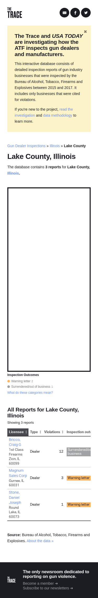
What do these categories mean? (30, 392)
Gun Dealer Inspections (26, 146)
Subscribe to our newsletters (46, 588)
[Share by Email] (64, 13)
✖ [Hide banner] (85, 31)
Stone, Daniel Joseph (15, 498)
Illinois (55, 146)
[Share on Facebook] (75, 13)
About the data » (40, 541)
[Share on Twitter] (86, 13)
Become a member (38, 583)
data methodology (57, 115)
